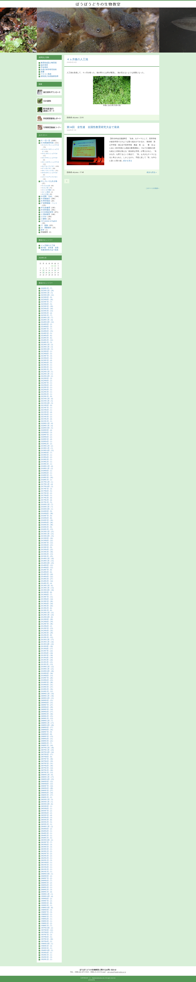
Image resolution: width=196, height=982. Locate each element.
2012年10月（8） (47, 617)
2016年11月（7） (47, 507)
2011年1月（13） (47, 664)
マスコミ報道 (46, 74)
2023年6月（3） (47, 358)
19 (43, 272)
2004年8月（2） (47, 829)
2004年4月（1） (47, 831)
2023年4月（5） (47, 363)
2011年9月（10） (47, 646)
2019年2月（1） (47, 462)
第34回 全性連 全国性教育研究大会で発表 (93, 127)
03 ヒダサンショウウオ (50, 153)
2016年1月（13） (47, 529)
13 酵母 (44, 219)
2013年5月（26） (47, 601)
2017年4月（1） (47, 495)
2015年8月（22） (47, 540)
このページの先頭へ (152, 188)
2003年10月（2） (47, 840)
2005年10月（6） (47, 804)
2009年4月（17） (47, 712)
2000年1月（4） (47, 892)
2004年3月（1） (47, 833)
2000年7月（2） (47, 878)
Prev (40, 31)
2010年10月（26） (48, 671)
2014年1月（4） (47, 583)
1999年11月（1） (47, 894)
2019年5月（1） (47, 455)
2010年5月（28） (47, 682)
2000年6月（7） (47, 881)
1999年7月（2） (47, 901)
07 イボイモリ (47, 168)
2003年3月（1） (47, 849)
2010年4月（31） (47, 685)
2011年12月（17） (48, 640)
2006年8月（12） (47, 784)
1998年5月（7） (47, 917)
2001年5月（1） (47, 865)
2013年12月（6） (47, 586)
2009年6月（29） (47, 707)
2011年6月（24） (47, 653)
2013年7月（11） (47, 597)
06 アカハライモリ (48, 166)
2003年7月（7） (47, 842)
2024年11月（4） (47, 320)
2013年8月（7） (47, 595)
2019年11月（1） (47, 448)
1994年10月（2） (47, 950)
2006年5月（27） (47, 790)
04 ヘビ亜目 (46, 192)
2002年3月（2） (47, 856)
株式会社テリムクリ (101, 979)
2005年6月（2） (47, 813)
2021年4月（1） (47, 414)
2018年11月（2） (47, 468)
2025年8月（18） (47, 300)
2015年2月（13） (47, 554)
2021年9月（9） (47, 405)
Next (156, 31)
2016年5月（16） (47, 520)
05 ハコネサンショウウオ (50, 162)
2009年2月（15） (47, 716)
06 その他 (45, 194)
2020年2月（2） (47, 444)
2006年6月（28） (47, 788)
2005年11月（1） (47, 802)
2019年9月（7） (47, 453)
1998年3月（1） (47, 921)
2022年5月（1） (47, 387)
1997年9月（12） (47, 930)
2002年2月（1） (47, 858)
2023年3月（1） (47, 365)
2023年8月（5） (47, 354)
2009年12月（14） (48, 694)
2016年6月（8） (47, 518)
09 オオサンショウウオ (50, 173)
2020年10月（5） (47, 428)
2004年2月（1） (47, 835)
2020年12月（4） (47, 423)
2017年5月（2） (47, 493)
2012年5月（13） (47, 628)
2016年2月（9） (47, 527)
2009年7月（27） (47, 705)
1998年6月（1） (47, 914)
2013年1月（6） (47, 610)
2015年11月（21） (48, 534)
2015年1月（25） (47, 556)
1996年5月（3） (47, 946)
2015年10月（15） (48, 536)
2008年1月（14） (47, 745)
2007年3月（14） (47, 768)
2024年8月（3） (47, 327)
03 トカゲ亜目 (47, 190)
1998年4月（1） (47, 919)
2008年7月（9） (47, 732)
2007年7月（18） (47, 759)
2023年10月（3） (47, 349)
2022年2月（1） (47, 394)
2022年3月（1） (47, 392)
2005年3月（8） (47, 820)
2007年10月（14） (48, 752)
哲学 (42, 230)
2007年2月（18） (47, 770)
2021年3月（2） (47, 417)
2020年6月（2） (47, 437)
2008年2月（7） (47, 743)
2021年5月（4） (47, 412)
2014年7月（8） (47, 570)
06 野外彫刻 (45, 201)
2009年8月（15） (47, 703)
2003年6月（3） (47, 845)
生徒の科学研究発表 (49, 69)
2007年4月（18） (47, 766)
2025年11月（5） (47, 293)
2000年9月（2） (47, 876)
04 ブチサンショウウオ (50, 158)
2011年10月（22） (48, 644)
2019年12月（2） (47, 446)
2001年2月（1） (47, 869)
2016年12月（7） (47, 504)
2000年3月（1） (47, 887)
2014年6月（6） (47, 572)
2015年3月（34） (47, 552)
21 (49, 272)
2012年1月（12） (47, 637)
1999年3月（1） (47, 905)
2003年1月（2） (47, 851)
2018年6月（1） (47, 473)
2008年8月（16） (47, 730)
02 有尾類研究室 (47, 143)
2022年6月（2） (47, 385)
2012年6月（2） (47, 626)
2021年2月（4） (47, 419)
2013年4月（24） (47, 604)
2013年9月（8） (47, 592)
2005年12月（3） (47, 799)
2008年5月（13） (47, 736)
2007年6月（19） (47, 761)
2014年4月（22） (47, 577)
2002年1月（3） (47, 860)
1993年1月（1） (47, 955)
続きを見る (127, 161)
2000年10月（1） (47, 874)
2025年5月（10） (47, 306)
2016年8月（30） (47, 513)
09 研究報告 (45, 210)
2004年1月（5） (47, 838)
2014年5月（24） (47, 574)
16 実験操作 (46, 228)
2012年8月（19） (47, 622)
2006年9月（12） (47, 781)
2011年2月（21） (47, 662)
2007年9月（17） (47, 754)
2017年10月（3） (47, 486)
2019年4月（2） (47, 457)
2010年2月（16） (47, 689)
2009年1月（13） (47, 718)
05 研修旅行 (45, 199)
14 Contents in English (49, 221)
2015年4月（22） (47, 549)
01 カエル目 (46, 186)
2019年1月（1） (47, 464)
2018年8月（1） (47, 471)
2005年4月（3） (47, 817)
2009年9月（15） (47, 700)
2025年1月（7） (47, 315)
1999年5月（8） (47, 903)
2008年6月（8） (47, 734)
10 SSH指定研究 (47, 212)
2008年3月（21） (47, 741)
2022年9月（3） (47, 378)
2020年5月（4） (47, 439)
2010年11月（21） (48, 669)
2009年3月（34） (47, 714)
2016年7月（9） (47, 516)
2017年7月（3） (47, 489)
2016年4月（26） (47, 522)
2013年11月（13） (48, 588)
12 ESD (43, 217)
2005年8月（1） (47, 808)
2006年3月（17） (47, 795)
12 (43, 270)
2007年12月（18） (48, 748)
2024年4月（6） (47, 336)
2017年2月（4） (47, 500)
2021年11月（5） (47, 401)
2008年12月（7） (47, 721)
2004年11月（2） (47, 826)
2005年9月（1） (47, 806)
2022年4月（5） (47, 390)
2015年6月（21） (47, 545)
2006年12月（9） (47, 775)
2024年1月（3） (47, 342)
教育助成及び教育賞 (49, 63)
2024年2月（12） (47, 340)
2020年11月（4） (47, 426)
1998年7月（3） (47, 912)
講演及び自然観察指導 (49, 76)
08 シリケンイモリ (48, 170)
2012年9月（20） (47, 619)
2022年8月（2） (47, 381)
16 (55, 270)
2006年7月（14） (47, 786)
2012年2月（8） (47, 635)
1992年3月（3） (47, 957)
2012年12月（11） (48, 613)
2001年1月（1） (47, 872)
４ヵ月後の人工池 (77, 59)
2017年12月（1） (47, 482)
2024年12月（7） (47, 318)
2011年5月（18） (47, 655)
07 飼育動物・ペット (49, 203)
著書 (42, 72)
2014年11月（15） (48, 561)
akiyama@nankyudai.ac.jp (116, 972)
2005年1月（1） (47, 824)
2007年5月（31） (47, 763)
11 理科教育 (45, 214)
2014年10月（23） (48, 563)
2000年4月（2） (47, 885)
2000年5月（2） (47, 883)
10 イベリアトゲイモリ (50, 177)
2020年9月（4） (47, 430)
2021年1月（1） (47, 421)
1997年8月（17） (47, 932)
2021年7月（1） (47, 408)
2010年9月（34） (47, 673)
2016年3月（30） (47, 525)
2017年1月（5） (47, 502)
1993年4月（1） (47, 953)
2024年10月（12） (48, 322)
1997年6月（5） (47, 937)
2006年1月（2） (47, 797)
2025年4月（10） (47, 309)
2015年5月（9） (47, 547)
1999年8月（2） (47, 899)
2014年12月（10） (48, 558)
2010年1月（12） (47, 691)
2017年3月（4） (47, 498)
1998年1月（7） (47, 926)
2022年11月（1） (47, 374)
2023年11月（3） (47, 347)
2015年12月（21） (48, 531)
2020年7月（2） (47, 435)
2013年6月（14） (47, 599)
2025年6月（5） (47, 304)
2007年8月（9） (47, 757)
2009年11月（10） (48, 696)
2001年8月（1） (47, 863)
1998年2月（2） (47, 923)
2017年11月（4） (47, 484)
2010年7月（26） (47, 678)
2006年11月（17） (48, 777)
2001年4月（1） (47, 867)
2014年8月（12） (47, 568)
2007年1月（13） (47, 772)
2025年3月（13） (47, 311)
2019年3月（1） (47, 459)
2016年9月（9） (47, 511)
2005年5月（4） (47, 815)
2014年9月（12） (47, 565)
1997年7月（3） (47, 935)
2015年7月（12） (47, 543)
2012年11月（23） (48, 615)
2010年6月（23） (47, 680)
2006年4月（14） (47, 793)
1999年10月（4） (47, 896)
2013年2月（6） (47, 608)
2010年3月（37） (47, 687)
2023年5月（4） (47, 360)
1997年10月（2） (47, 928)
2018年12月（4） (47, 466)
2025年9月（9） (47, 297)
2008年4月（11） (47, 739)
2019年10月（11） (48, 450)
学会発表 (44, 67)
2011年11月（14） (48, 642)
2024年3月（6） (47, 338)
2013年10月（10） (48, 590)
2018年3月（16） (47, 477)
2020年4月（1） (47, 441)
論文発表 (44, 65)
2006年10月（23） (48, 779)
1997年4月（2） (47, 941)
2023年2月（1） (47, 367)
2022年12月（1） (47, 372)
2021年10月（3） (47, 403)
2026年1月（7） (47, 288)
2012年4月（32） (47, 631)
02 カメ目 (45, 188)
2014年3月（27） (47, 579)
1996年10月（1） (47, 944)
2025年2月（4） (47, 313)
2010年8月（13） (47, 676)
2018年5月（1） (47, 475)
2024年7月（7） (47, 329)
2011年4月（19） (47, 658)
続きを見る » (152, 172)
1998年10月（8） (47, 908)
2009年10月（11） (48, 698)
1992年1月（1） (47, 959)
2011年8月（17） (47, 649)
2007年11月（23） (48, 750)
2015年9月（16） (47, 538)
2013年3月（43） (47, 606)
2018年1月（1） (47, 480)
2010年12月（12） (48, 667)
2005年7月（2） (47, 811)
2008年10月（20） (48, 725)
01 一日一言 (45, 141)
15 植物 (44, 225)
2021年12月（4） (47, 399)
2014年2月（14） (47, 581)
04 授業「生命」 (47, 196)
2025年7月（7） (47, 302)
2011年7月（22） (47, 651)
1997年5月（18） (47, 939)
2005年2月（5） (47, 822)
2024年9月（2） (47, 324)
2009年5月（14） (47, 709)
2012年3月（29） (47, 633)
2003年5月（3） (47, 847)
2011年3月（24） (47, 660)
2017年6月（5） (47, 491)
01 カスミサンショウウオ (50, 145)
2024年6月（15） (47, 331)
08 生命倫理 (45, 208)
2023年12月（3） (47, 345)
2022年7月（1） (47, 383)
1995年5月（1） (47, 948)
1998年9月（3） (47, 910)
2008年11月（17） (48, 723)
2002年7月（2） (47, 854)
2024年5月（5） (47, 333)
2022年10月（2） (47, 376)
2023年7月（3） (47, 356)
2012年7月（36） (47, 624)
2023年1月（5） (47, 369)
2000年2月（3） (47, 890)
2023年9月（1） (47, 351)
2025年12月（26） (48, 291)
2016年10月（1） (47, 509)
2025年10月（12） (48, 295)
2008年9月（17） (47, 727)
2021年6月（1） (47, 410)
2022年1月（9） (47, 396)
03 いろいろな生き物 (49, 181)
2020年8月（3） (47, 432)
